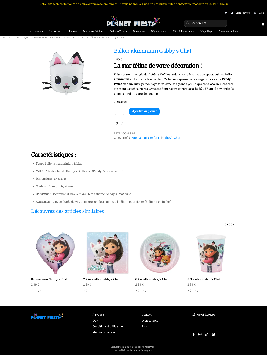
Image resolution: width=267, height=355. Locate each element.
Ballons (73, 31)
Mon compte (150, 320)
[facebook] (193, 334)
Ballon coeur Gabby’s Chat (49, 279)
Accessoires (36, 31)
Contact (147, 314)
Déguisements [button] (158, 31)
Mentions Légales (104, 332)
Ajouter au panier (144, 111)
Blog (145, 326)
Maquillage (206, 31)
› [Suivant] (233, 224)
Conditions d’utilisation (108, 326)
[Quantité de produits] (119, 111)
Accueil (8, 37)
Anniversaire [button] (56, 31)
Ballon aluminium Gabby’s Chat (152, 51)
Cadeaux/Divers (118, 31)
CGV (95, 320)
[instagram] (200, 334)
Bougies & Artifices (93, 31)
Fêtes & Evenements (183, 31)
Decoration (139, 31)
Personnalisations (228, 31)
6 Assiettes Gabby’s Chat (151, 279)
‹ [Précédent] (227, 224)
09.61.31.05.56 (218, 4)
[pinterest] (213, 334)
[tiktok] (206, 334)
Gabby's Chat (75, 37)
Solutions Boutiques (141, 350)
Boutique (23, 37)
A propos (98, 314)
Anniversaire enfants (48, 37)
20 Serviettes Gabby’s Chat (101, 279)
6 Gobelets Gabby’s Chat (203, 279)
